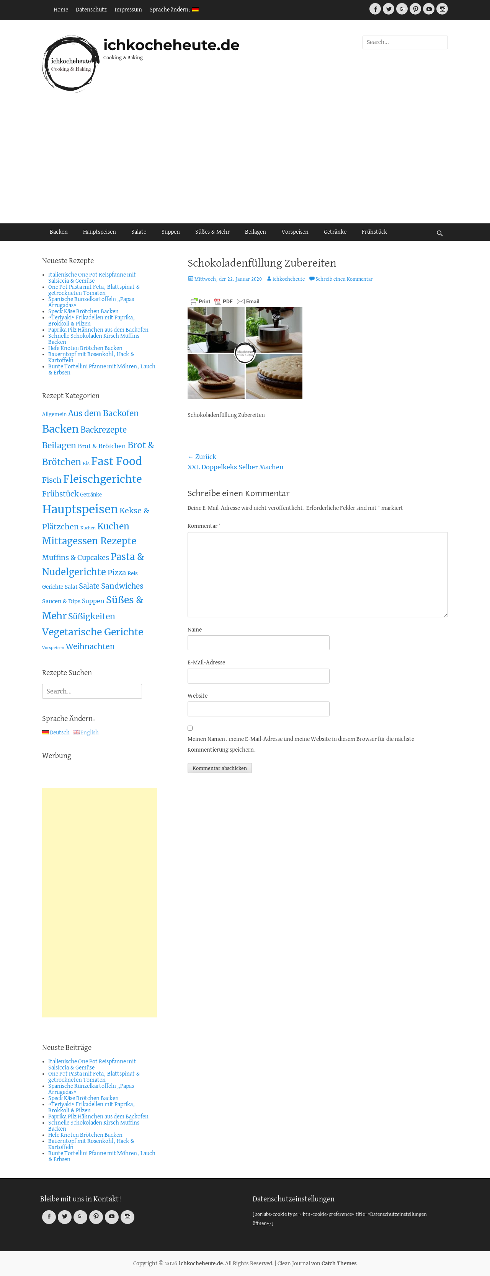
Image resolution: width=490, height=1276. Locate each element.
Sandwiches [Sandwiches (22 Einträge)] (122, 586)
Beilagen (255, 232)
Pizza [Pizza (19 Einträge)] (117, 572)
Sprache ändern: (174, 10)
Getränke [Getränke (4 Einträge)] (91, 495)
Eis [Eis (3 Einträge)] (86, 463)
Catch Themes (339, 1263)
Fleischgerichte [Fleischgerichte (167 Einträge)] (102, 479)
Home (61, 10)
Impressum (128, 10)
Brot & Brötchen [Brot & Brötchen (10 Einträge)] (102, 446)
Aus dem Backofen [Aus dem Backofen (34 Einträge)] (103, 413)
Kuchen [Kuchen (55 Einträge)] (113, 526)
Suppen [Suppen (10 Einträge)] (93, 601)
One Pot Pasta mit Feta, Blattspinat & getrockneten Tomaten (94, 290)
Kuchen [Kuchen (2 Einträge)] (88, 528)
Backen (59, 232)
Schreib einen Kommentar (344, 279)
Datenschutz (91, 10)
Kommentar (204, 526)
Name (195, 630)
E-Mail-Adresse (206, 663)
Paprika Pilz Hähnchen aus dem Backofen (98, 330)
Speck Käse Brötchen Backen (83, 312)
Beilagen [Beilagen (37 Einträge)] (59, 445)
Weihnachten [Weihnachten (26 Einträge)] (90, 646)
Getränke (335, 232)
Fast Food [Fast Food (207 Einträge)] (116, 461)
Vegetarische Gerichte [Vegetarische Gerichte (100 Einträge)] (92, 632)
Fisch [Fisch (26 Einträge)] (52, 480)
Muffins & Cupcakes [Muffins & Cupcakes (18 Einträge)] (75, 557)
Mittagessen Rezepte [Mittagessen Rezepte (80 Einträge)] (89, 541)
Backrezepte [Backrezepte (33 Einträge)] (103, 430)
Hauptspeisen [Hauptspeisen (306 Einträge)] (80, 509)
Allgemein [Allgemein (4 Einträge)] (54, 414)
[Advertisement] (245, 158)
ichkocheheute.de (171, 45)
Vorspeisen (295, 232)
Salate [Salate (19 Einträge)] (89, 586)
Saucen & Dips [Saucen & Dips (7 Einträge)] (61, 601)
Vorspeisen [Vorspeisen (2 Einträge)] (53, 647)
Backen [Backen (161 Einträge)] (60, 429)
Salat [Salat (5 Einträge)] (71, 587)
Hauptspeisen (99, 232)
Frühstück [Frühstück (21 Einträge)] (60, 494)
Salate (138, 232)
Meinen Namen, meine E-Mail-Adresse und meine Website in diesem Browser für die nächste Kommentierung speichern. (301, 744)
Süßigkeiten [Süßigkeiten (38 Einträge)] (91, 616)
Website (197, 696)
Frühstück (374, 232)
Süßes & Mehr (212, 232)
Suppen (171, 232)
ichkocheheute (289, 279)
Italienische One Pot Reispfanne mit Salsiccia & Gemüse (92, 278)
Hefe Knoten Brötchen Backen (85, 348)
